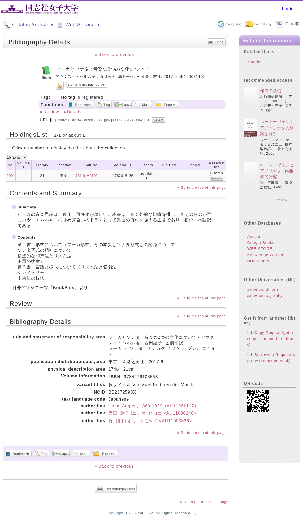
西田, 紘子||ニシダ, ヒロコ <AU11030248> (153, 413)
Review (51, 112)
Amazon (255, 236)
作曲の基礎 (270, 90)
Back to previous (116, 54)
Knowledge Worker (265, 255)
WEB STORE (259, 249)
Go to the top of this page (203, 188)
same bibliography (265, 295)
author (257, 61)
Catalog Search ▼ (28, 25)
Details (74, 112)
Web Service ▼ (78, 25)
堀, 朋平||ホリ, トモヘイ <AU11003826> (150, 421)
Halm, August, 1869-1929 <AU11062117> (153, 406)
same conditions (263, 289)
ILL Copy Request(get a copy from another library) (270, 339)
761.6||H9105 (87, 176)
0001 (11, 176)
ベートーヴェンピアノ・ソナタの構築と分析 (277, 127)
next (280, 200)
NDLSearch (258, 261)
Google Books (260, 243)
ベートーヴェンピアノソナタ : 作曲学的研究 (277, 171)
